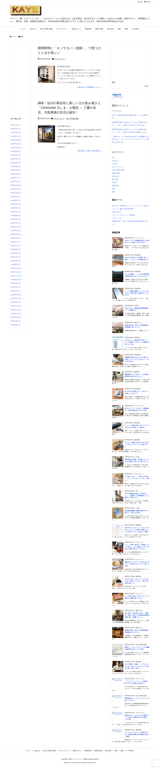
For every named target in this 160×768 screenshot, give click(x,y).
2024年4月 (15, 215)
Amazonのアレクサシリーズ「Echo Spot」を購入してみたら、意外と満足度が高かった (136, 581)
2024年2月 (15, 223)
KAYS (116, 111)
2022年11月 (16, 276)
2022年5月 (16, 298)
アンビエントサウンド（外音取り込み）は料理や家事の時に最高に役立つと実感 (137, 734)
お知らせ (115, 161)
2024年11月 (16, 189)
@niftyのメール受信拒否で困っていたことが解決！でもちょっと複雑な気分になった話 (137, 342)
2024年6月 (15, 208)
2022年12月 (16, 272)
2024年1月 (15, 227)
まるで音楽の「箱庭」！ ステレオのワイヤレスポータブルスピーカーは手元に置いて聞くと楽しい (137, 666)
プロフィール (116, 218)
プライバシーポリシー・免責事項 (123, 215)
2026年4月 (15, 125)
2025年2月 (15, 178)
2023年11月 (16, 230)
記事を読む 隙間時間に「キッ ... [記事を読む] (89, 87)
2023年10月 (16, 234)
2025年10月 (16, 147)
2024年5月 (15, 212)
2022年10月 (16, 279)
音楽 (113, 192)
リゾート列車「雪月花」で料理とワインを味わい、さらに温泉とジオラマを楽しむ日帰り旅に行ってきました (137, 547)
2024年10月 (16, 193)
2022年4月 (15, 302)
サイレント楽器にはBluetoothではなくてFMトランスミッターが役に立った (137, 444)
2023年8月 (15, 242)
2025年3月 (15, 174)
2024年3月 (15, 219)
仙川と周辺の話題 (72, 118)
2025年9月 (15, 151)
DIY (113, 157)
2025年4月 (15, 170)
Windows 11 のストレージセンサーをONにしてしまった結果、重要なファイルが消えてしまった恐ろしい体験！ (137, 529)
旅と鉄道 (115, 179)
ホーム (14, 36)
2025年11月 (16, 144)
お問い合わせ (116, 212)
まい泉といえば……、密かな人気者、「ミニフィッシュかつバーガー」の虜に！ (137, 478)
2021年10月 (16, 317)
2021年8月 (15, 325)
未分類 (114, 182)
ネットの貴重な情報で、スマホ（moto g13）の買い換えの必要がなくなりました (137, 293)
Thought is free (91, 762)
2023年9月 (15, 238)
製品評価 (115, 185)
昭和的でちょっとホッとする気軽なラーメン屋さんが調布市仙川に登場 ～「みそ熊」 (137, 717)
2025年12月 (16, 140)
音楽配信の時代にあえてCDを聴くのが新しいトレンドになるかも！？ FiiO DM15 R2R (136, 359)
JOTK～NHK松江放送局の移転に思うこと (126, 115)
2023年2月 (15, 264)
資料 (113, 189)
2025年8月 (15, 155)
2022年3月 (16, 306)
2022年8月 (15, 287)
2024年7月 (15, 204)
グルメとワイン (59, 59)
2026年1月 (15, 136)
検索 (113, 82)
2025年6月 (15, 163)
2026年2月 (15, 132)
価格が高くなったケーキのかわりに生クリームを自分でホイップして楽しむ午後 (137, 564)
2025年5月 (15, 166)
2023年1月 (16, 268)
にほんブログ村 (117, 97)
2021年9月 (15, 321)
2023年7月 (15, 246)
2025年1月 (15, 181)
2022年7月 (15, 291)
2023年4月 (15, 257)
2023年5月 (15, 253)
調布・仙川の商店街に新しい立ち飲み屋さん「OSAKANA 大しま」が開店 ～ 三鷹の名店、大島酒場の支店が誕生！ (69, 107)
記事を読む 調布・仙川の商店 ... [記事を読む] (89, 150)
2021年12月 (16, 310)
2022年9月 (15, 283)
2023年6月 (15, 249)
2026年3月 (15, 129)
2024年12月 (16, 185)
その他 (114, 164)
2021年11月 (16, 313)
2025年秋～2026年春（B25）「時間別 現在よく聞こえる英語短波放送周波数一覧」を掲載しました (137, 615)
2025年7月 (15, 159)
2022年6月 (16, 295)
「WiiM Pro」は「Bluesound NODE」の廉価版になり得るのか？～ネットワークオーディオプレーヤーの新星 (130, 139)
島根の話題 (116, 173)
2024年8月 (15, 200)
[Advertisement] (19, 78)
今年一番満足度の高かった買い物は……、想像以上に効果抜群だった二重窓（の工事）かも (137, 495)
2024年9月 (15, 196)
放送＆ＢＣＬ (116, 176)
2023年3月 (15, 261)
